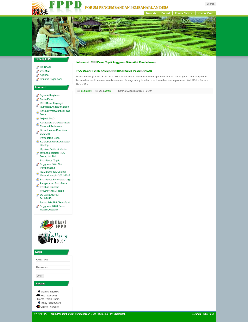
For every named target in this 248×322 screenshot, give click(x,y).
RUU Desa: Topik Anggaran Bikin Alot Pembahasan (51, 164)
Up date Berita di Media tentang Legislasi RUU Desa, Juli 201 (53, 153)
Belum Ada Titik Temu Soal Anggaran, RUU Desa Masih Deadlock (55, 206)
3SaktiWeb (120, 314)
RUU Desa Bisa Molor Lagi (55, 179)
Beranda (196, 314)
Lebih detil (86, 91)
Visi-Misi (44, 71)
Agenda (44, 74)
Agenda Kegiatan (49, 95)
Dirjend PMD (47, 118)
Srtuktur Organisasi (51, 79)
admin (107, 91)
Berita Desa (46, 99)
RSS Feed (208, 314)
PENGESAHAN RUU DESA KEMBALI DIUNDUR (52, 195)
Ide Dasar (45, 66)
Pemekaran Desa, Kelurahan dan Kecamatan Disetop (55, 141)
